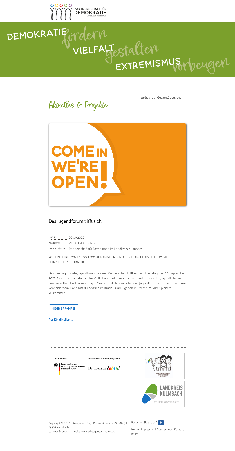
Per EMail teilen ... (61, 319)
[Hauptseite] (78, 19)
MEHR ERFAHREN (64, 308)
